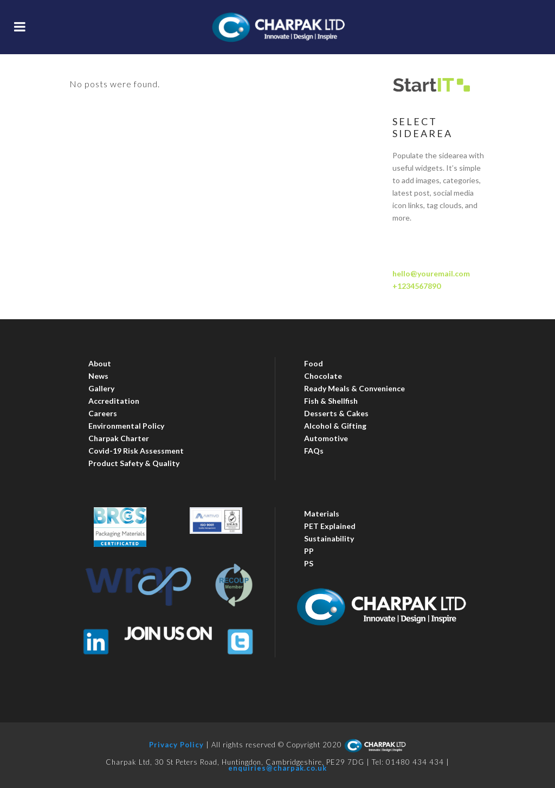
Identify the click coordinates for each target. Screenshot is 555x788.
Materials (321, 513)
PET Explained (330, 526)
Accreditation (113, 400)
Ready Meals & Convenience (354, 388)
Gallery (101, 388)
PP (309, 551)
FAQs (314, 450)
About (99, 363)
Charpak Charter (118, 438)
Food (313, 363)
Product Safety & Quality (133, 463)
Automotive (326, 438)
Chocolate (323, 375)
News (98, 375)
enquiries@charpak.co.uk (277, 768)
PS (308, 563)
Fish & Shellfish (331, 400)
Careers (102, 413)
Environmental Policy (126, 425)
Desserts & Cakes (336, 413)
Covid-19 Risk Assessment (136, 450)
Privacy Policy (176, 745)
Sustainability (329, 538)
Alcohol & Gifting (335, 425)
